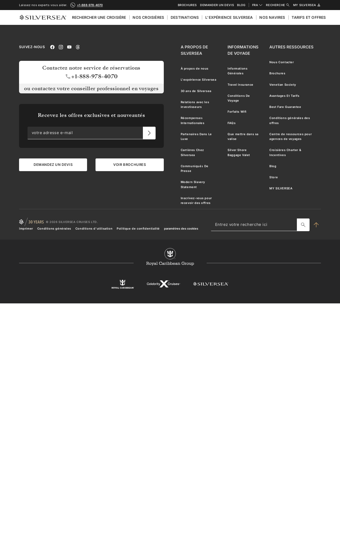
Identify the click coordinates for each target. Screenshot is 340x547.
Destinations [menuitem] (185, 17)
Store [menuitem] (273, 177)
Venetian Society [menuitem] (282, 84)
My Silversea (307, 5)
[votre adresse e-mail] (149, 133)
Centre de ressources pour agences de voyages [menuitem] (290, 136)
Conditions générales (54, 228)
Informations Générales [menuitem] (237, 71)
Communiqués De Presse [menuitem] (194, 168)
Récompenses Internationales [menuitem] (193, 120)
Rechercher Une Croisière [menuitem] (99, 17)
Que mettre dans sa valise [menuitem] (243, 136)
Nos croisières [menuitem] (148, 17)
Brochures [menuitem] (277, 73)
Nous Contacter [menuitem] (281, 62)
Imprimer (26, 228)
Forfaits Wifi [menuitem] (237, 111)
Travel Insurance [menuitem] (240, 84)
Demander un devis (217, 5)
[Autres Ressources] (291, 47)
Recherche (278, 5)
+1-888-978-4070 (91, 76)
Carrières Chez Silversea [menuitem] (192, 152)
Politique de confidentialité (138, 228)
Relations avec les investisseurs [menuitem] (195, 104)
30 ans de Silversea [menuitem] (196, 91)
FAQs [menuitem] (231, 123)
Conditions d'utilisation (93, 228)
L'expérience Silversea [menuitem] (229, 17)
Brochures (187, 5)
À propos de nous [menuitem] (195, 68)
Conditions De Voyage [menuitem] (239, 98)
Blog (241, 5)
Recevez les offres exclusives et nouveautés (91, 115)
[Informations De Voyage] (244, 50)
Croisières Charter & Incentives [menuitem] (285, 152)
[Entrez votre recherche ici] (303, 224)
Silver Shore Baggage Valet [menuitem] (239, 152)
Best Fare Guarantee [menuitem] (285, 107)
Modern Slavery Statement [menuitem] (193, 184)
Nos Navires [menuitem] (272, 17)
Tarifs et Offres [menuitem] (309, 17)
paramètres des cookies (181, 228)
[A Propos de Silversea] (200, 50)
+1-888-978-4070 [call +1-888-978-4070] (90, 5)
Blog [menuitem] (272, 166)
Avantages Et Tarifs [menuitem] (284, 96)
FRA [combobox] (257, 5)
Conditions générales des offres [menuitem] (289, 120)
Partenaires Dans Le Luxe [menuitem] (196, 136)
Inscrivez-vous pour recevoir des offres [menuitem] (196, 200)
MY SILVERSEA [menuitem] (280, 188)
